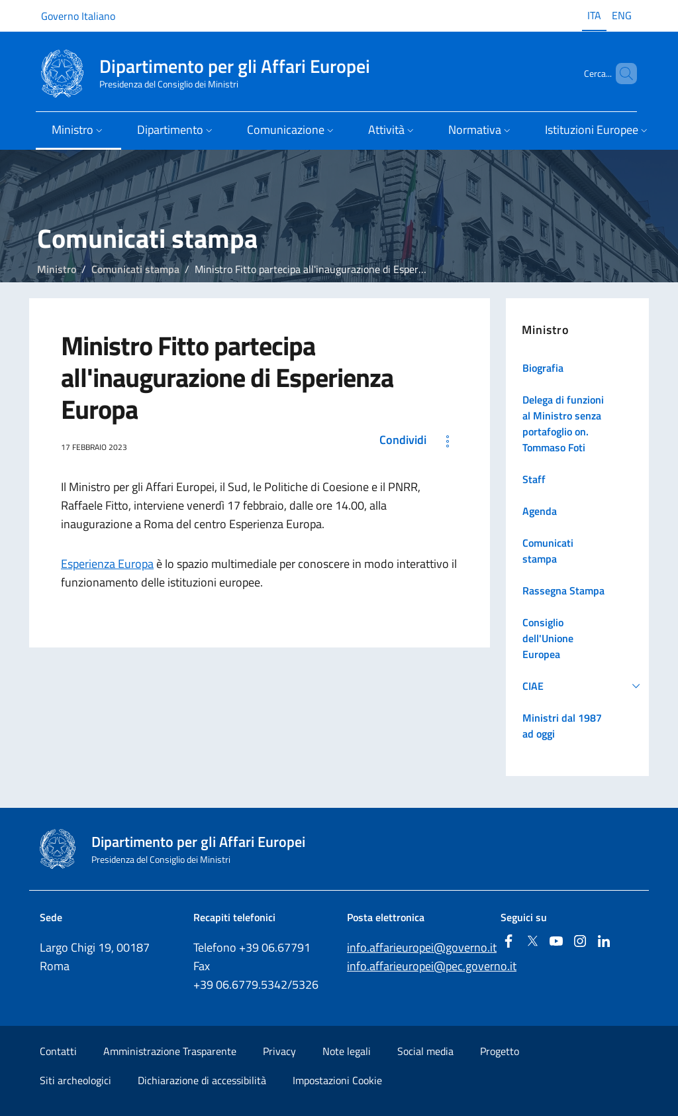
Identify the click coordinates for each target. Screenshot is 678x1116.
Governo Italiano (78, 16)
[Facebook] (508, 942)
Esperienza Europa (107, 564)
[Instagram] (580, 942)
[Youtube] (556, 942)
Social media (425, 1051)
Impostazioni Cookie (337, 1080)
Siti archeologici (75, 1080)
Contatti (58, 1051)
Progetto (499, 1051)
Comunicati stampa (135, 269)
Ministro (56, 269)
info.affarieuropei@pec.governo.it (431, 966)
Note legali (346, 1051)
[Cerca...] (621, 73)
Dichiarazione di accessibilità (202, 1080)
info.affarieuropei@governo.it (422, 947)
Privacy (279, 1051)
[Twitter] (532, 942)
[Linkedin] (604, 942)
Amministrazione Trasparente (169, 1051)
